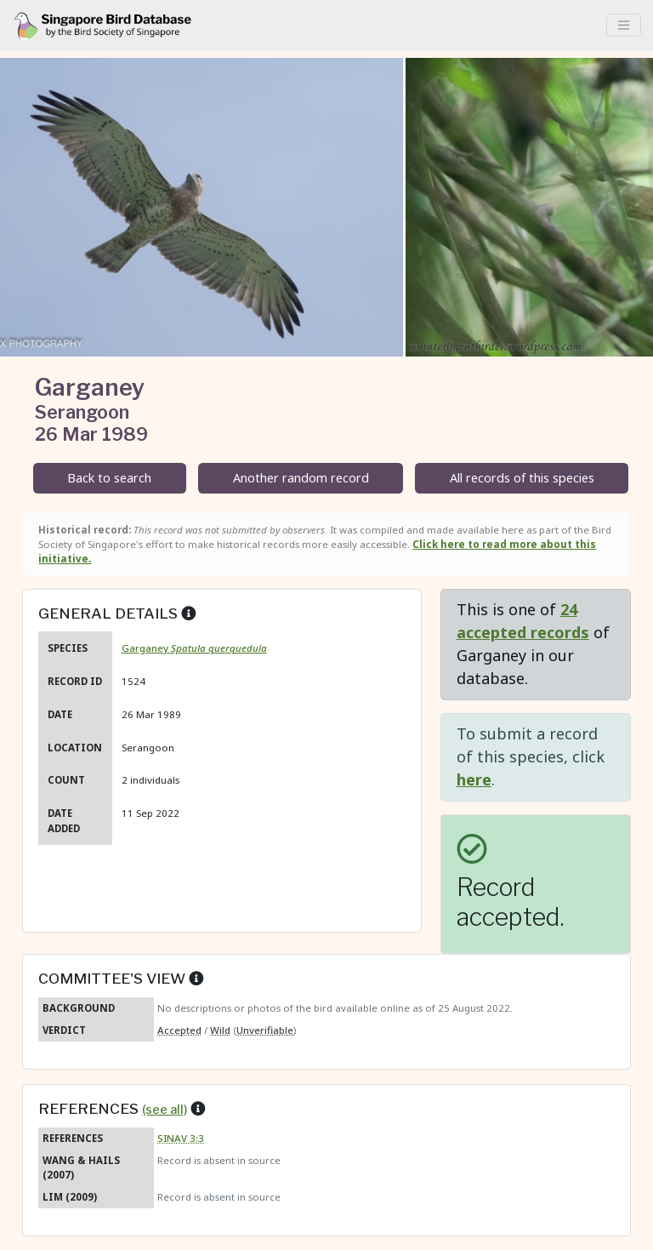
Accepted (179, 1030)
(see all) (164, 1109)
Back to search (109, 478)
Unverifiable (264, 1030)
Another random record (301, 478)
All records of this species (522, 478)
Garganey (194, 648)
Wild (220, 1030)
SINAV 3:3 (180, 1138)
